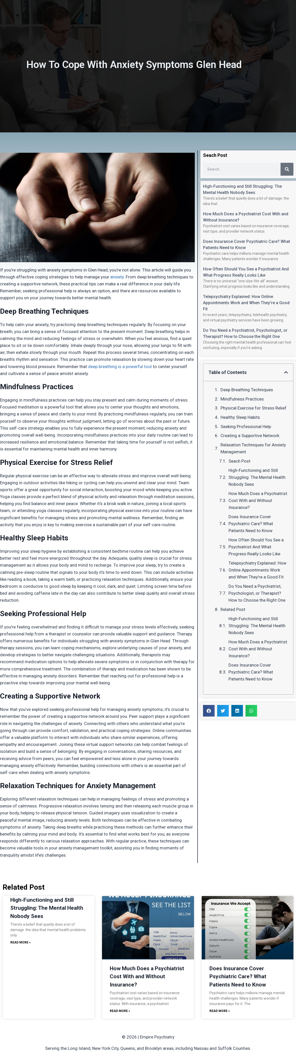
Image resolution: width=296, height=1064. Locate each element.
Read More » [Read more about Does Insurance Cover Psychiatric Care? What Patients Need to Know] (219, 1011)
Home (97, 12)
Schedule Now (244, 12)
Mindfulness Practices (242, 399)
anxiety (117, 276)
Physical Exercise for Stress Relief (253, 408)
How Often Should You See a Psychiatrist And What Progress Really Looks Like (256, 546)
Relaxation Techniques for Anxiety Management (253, 448)
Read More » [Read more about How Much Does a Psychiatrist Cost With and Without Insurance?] (120, 1011)
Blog (200, 12)
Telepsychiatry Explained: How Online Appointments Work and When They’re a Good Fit (246, 302)
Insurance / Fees (171, 12)
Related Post (233, 609)
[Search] (287, 169)
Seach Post (239, 461)
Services (139, 12)
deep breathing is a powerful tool (120, 366)
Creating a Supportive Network (250, 435)
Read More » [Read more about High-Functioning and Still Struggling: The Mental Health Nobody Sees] (20, 942)
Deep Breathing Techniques (247, 389)
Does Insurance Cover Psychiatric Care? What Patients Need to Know (251, 523)
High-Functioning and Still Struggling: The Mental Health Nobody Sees (257, 477)
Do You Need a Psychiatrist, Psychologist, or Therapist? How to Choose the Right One (257, 593)
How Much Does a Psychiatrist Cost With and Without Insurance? (258, 500)
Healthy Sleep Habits (240, 417)
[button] (286, 372)
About (117, 12)
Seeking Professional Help (246, 426)
